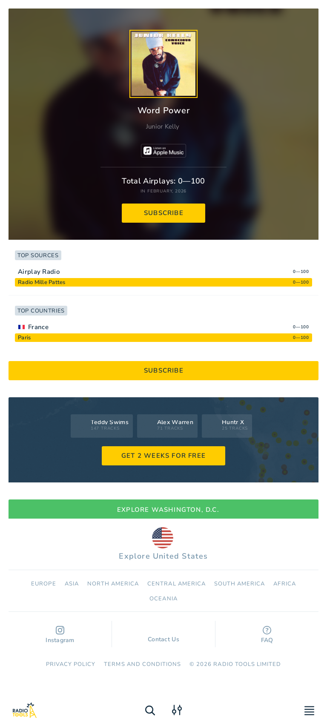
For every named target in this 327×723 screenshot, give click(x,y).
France (38, 327)
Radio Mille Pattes (42, 282)
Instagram (60, 635)
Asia (72, 584)
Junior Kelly (163, 126)
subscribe (164, 213)
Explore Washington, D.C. (163, 509)
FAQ (267, 635)
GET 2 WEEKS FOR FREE (163, 455)
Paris (24, 337)
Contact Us (163, 635)
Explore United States (163, 544)
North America (113, 584)
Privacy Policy (71, 664)
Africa (284, 584)
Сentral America (176, 584)
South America (239, 584)
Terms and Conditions (142, 664)
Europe (43, 584)
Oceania (163, 598)
